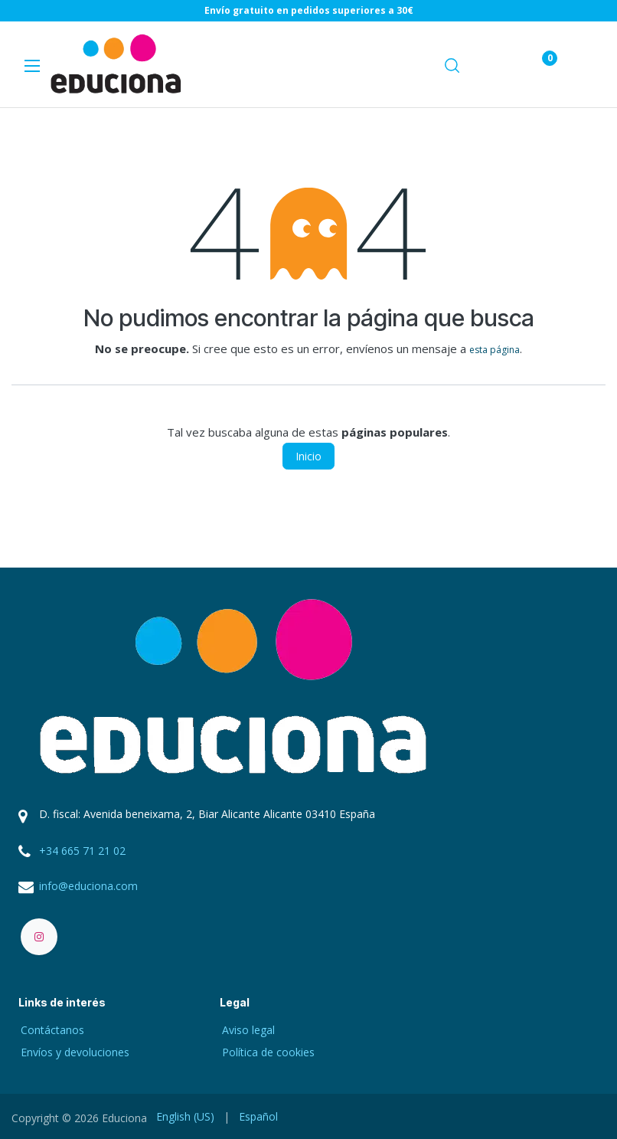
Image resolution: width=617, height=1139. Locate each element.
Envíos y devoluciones (75, 1052)
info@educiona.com (88, 886)
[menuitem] (185, 1116)
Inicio (308, 456)
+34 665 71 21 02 (82, 850)
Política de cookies (268, 1052)
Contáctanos (52, 1030)
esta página (494, 349)
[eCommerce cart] (495, 65)
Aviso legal (248, 1030)
